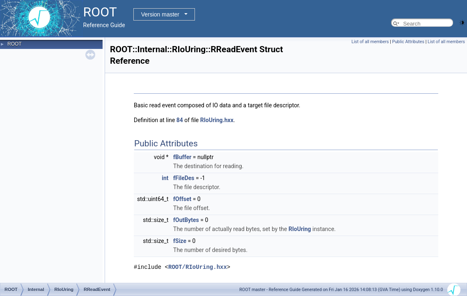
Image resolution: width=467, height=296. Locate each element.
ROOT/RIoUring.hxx (197, 267)
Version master (160, 14)
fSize (179, 241)
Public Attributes (408, 41)
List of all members (370, 41)
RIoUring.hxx (217, 120)
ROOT (14, 44)
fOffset (182, 199)
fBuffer (182, 157)
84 (179, 120)
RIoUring (299, 229)
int (165, 178)
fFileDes (184, 178)
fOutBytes (186, 220)
